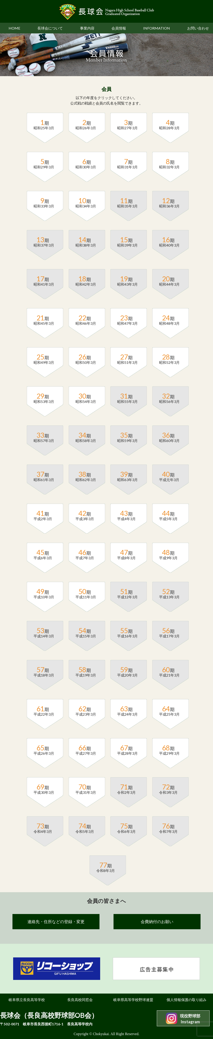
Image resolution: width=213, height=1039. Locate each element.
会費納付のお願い (157, 921)
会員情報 (118, 28)
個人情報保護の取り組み (186, 999)
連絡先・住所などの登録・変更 (56, 921)
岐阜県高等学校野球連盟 (133, 999)
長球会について (50, 28)
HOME (14, 28)
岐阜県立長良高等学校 (27, 999)
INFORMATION (156, 28)
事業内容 (87, 28)
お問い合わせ (198, 28)
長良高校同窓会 (80, 999)
